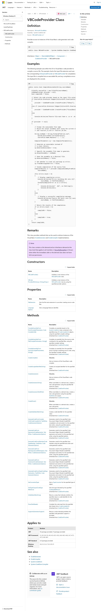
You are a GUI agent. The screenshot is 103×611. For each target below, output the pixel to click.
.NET (35, 13)
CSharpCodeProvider (46, 74)
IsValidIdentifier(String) (34, 495)
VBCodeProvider (60, 74)
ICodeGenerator (40, 238)
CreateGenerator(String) (35, 382)
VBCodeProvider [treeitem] (9, 34)
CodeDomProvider (41, 58)
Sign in (99, 2)
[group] (51, 50)
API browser (42, 13)
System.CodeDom (54, 330)
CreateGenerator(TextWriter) (36, 392)
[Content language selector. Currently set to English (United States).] (10, 607)
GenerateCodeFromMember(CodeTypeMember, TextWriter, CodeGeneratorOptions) (37, 443)
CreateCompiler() (33, 358)
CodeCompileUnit (64, 332)
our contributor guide (36, 589)
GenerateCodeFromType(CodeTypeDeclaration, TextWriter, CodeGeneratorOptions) (38, 473)
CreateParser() (32, 401)
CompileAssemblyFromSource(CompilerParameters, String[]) (36, 350)
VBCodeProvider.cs (37, 35)
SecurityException (61, 250)
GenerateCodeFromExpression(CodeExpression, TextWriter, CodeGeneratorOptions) (37, 432)
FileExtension (31, 302)
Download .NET (95, 7)
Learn (29, 13)
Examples (83, 19)
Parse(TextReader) (33, 504)
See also (83, 34)
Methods (83, 29)
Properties (84, 27)
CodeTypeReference (54, 489)
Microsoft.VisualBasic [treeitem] (9, 24)
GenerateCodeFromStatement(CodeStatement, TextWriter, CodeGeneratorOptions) (37, 462)
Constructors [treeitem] (8, 37)
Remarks (83, 22)
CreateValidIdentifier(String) (36, 412)
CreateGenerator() (33, 374)
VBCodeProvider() (33, 274)
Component (61, 56)
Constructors (84, 24)
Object (37, 56)
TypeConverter (57, 482)
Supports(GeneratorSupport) (36, 511)
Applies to (84, 31)
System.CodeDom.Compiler (39, 564)
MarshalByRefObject (48, 56)
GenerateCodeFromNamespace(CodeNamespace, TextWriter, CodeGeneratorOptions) (37, 450)
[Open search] (94, 2)
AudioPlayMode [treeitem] (8, 27)
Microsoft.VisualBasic (41, 30)
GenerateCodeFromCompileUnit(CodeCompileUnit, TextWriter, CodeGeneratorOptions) (37, 421)
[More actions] (74, 13)
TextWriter (52, 396)
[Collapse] (22, 12)
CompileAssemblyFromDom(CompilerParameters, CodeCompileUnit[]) (37, 330)
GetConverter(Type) (33, 482)
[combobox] (12, 16)
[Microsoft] (3, 2)
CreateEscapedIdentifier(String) (36, 366)
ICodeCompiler (53, 238)
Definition (84, 17)
